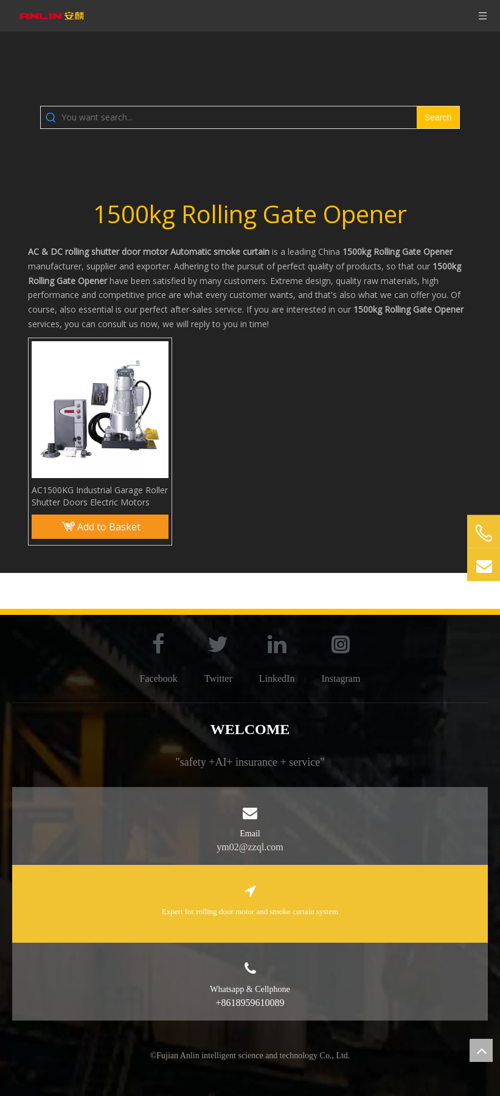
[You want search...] (239, 117)
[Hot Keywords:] (438, 117)
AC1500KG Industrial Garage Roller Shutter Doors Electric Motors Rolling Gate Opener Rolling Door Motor (100, 496)
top (481, 1050)
